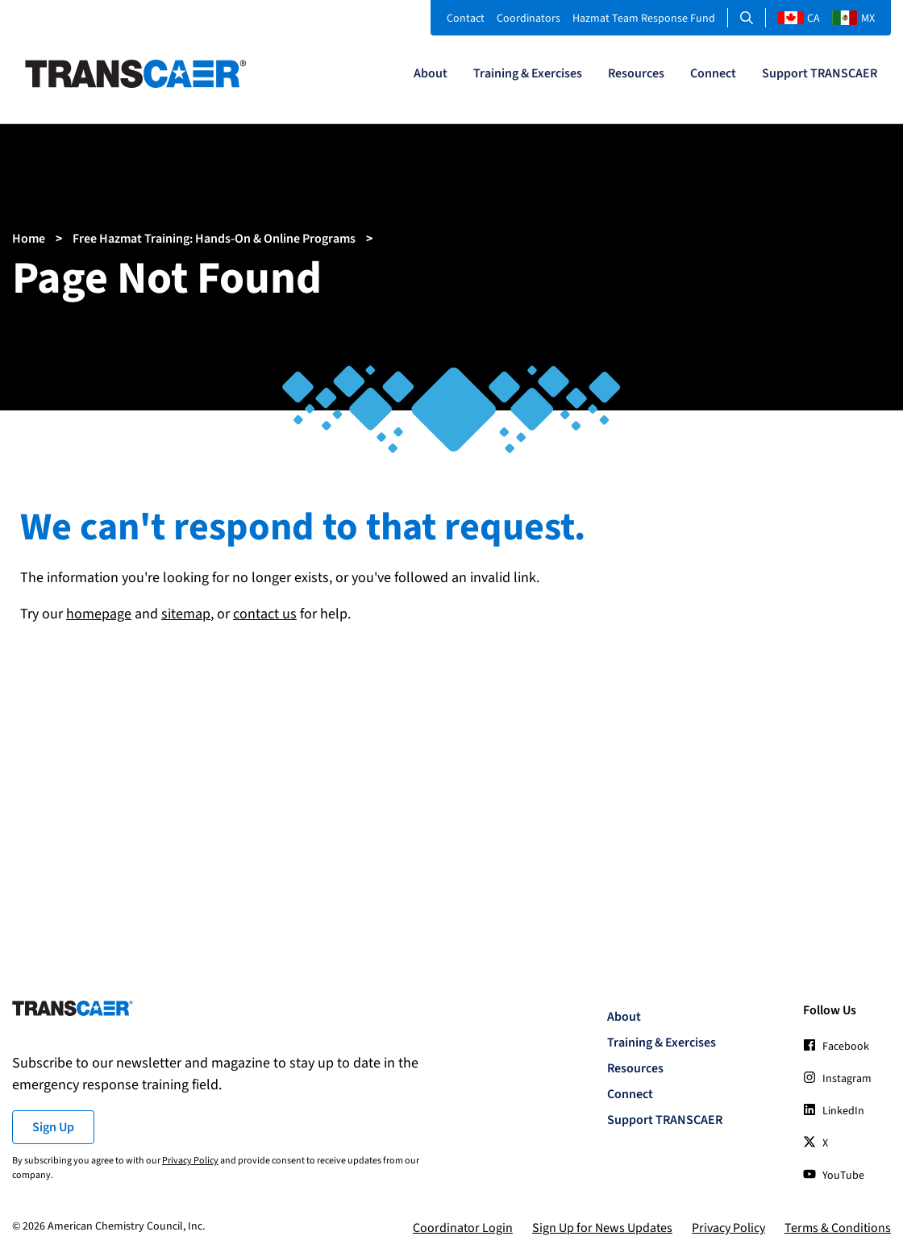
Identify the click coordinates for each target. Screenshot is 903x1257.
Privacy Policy (190, 1161)
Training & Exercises (527, 73)
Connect (713, 73)
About (430, 73)
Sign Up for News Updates (602, 1228)
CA (799, 18)
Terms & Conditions (837, 1228)
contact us (265, 614)
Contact (466, 18)
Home (28, 239)
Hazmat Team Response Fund (643, 18)
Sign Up (53, 1127)
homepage (98, 614)
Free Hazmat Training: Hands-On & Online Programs (214, 239)
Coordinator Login (463, 1228)
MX (853, 18)
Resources (636, 73)
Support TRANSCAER (819, 73)
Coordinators (528, 18)
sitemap (185, 614)
